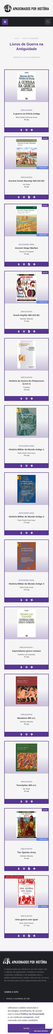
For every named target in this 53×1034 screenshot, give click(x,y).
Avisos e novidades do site (18, 998)
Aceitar (26, 1028)
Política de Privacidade (33, 1014)
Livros (16, 38)
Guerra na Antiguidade (31, 38)
